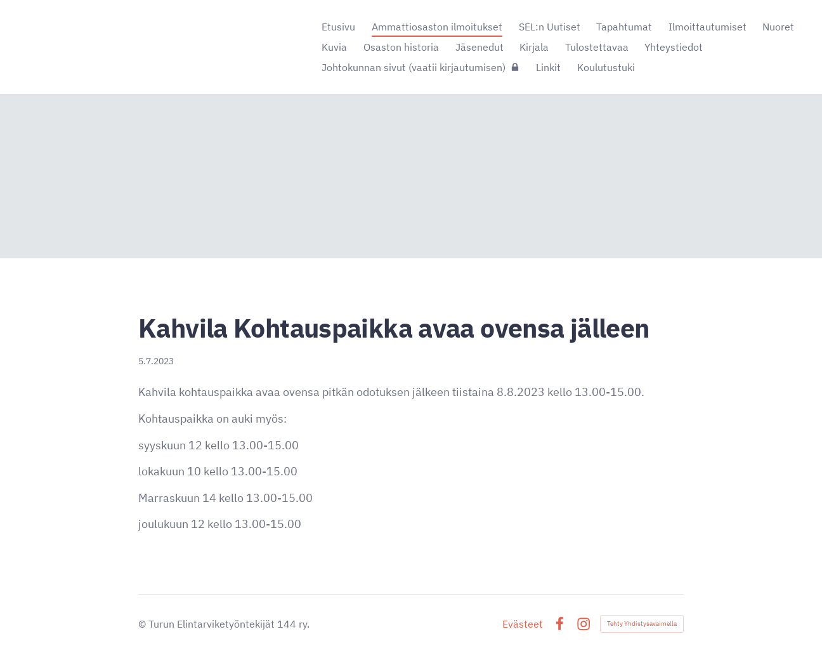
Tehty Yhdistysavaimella (642, 623)
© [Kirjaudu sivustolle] (143, 623)
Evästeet (522, 624)
